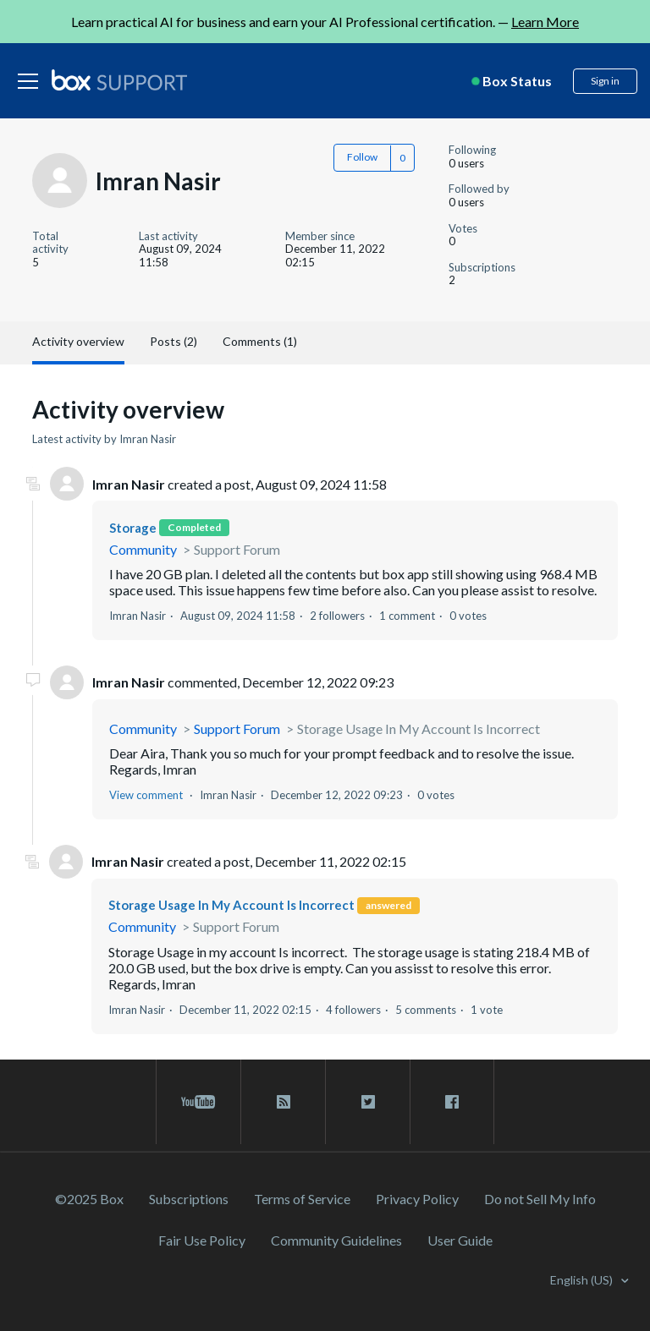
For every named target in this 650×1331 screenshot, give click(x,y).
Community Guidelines (336, 1240)
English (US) (582, 1280)
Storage (133, 527)
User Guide (460, 1240)
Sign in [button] (605, 80)
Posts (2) (173, 341)
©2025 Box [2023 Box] (89, 1199)
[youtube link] (198, 1102)
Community (143, 549)
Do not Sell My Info (540, 1199)
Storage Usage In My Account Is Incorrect (418, 728)
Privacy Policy (417, 1199)
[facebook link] (451, 1102)
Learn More (545, 22)
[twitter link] (368, 1102)
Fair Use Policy (201, 1240)
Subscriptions (189, 1199)
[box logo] (119, 79)
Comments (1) (260, 341)
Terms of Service (302, 1199)
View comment (146, 795)
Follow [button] (362, 157)
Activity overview (78, 341)
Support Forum (237, 549)
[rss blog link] (283, 1102)
